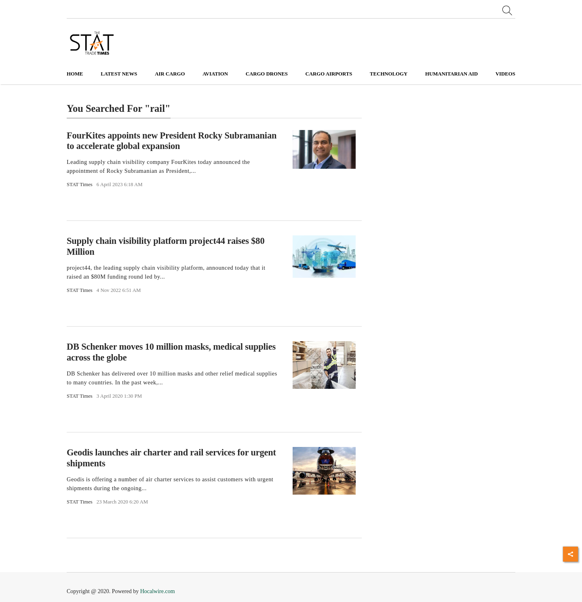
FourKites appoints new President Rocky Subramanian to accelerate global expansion (171, 140)
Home (75, 74)
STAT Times (80, 184)
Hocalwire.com (157, 591)
